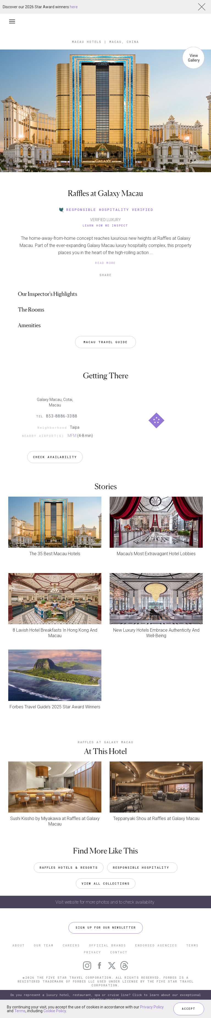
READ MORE (105, 263)
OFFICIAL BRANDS (107, 945)
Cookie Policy (54, 1011)
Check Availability (55, 457)
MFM (72, 435)
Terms (20, 1011)
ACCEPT (189, 1009)
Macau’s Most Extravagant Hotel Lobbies (156, 553)
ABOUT (18, 945)
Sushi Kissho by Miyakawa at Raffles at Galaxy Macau (55, 821)
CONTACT (118, 952)
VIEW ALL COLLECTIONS (106, 883)
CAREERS (71, 945)
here (74, 7)
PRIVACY (92, 952)
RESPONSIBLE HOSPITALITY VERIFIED (105, 209)
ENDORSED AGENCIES (156, 945)
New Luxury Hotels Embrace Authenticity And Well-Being (156, 633)
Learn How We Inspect (105, 225)
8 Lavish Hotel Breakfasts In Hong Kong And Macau (55, 633)
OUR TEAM (44, 945)
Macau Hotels (86, 42)
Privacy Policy (152, 1007)
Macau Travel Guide (105, 342)
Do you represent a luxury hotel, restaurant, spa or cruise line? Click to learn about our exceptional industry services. (105, 997)
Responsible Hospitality (142, 867)
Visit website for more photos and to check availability (105, 902)
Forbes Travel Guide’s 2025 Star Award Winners (55, 706)
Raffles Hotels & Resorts (69, 867)
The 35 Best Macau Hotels (54, 553)
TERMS (192, 945)
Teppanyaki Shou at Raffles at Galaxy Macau (156, 818)
